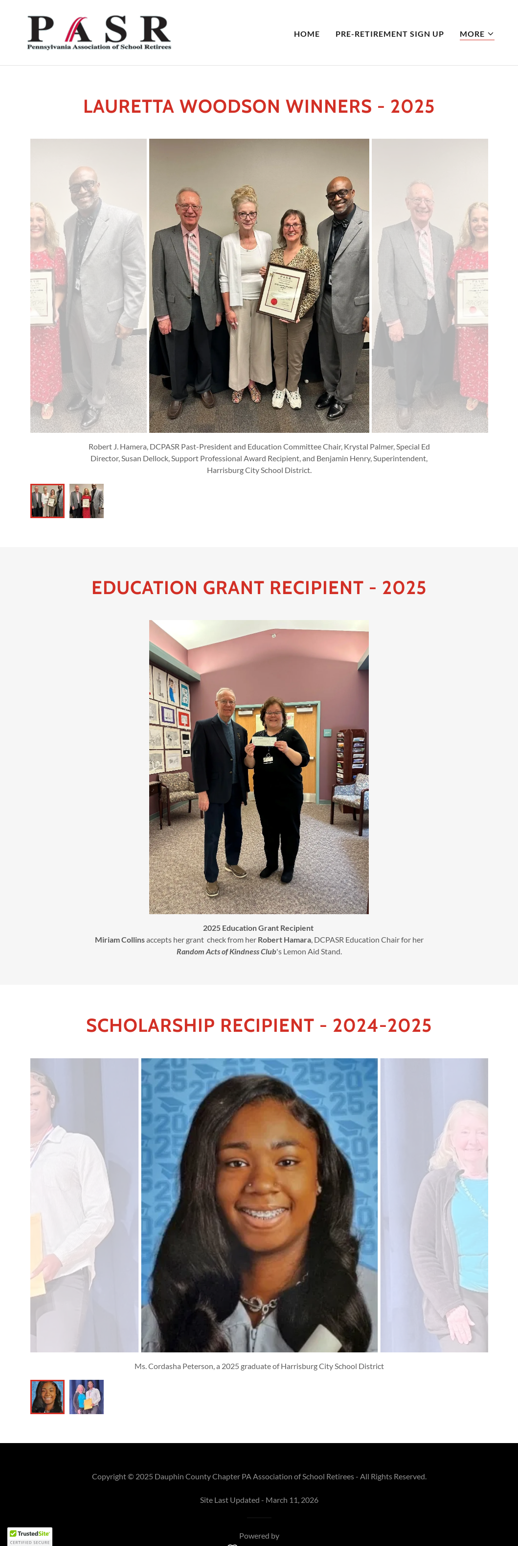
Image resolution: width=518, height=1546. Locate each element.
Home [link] (307, 33)
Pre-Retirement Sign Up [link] (390, 33)
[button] (477, 34)
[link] (98, 31)
